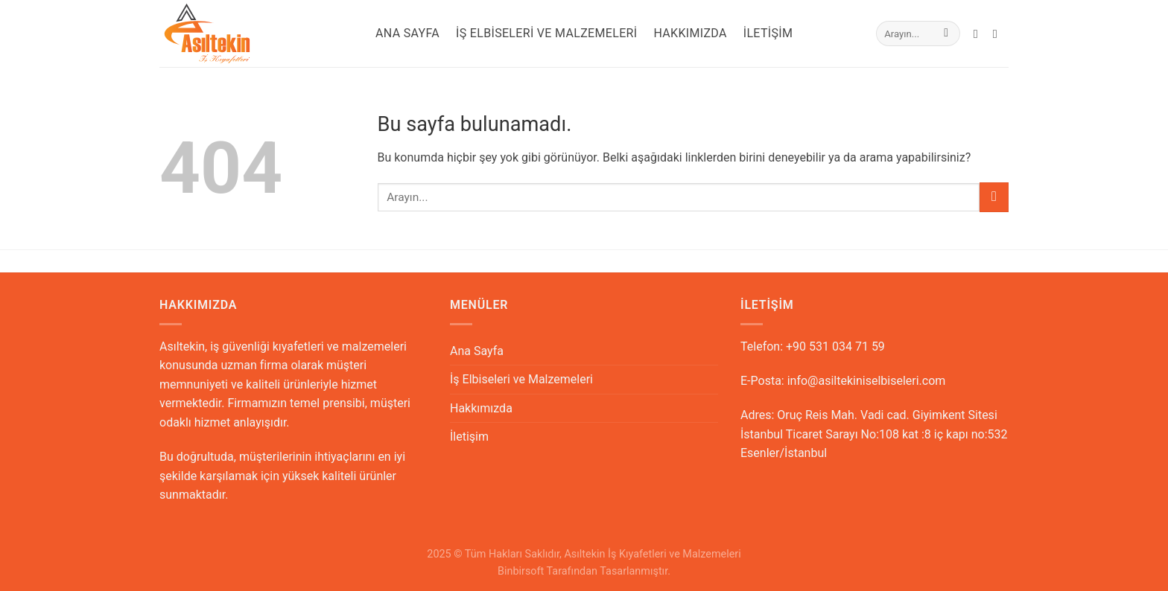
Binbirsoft (521, 571)
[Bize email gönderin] (980, 33)
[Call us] (999, 33)
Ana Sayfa (407, 33)
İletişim (768, 33)
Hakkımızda (689, 33)
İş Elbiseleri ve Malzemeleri (546, 33)
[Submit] (946, 33)
